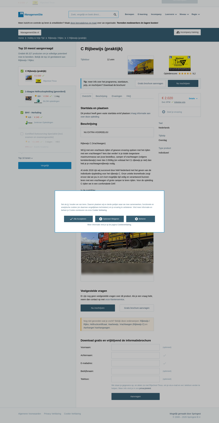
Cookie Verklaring (99, 210)
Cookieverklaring (124, 225)
